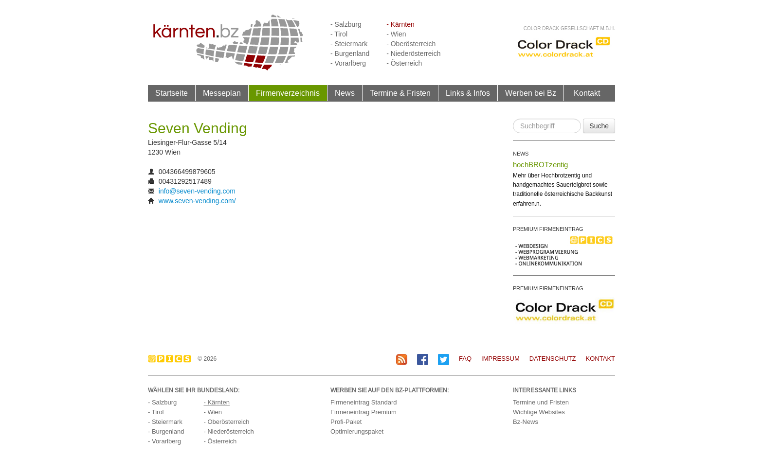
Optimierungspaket (356, 431)
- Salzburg (346, 24)
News (345, 92)
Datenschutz (552, 358)
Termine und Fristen (541, 402)
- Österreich (404, 63)
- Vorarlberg (348, 63)
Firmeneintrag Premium (363, 412)
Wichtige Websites (539, 412)
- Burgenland (349, 53)
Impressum (500, 358)
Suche (599, 126)
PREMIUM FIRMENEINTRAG (548, 229)
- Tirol (338, 34)
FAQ (465, 358)
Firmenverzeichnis (288, 92)
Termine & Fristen (400, 92)
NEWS (520, 153)
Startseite (171, 92)
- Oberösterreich (411, 44)
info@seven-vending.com (197, 191)
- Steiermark (348, 44)
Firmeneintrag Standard (363, 402)
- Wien (396, 34)
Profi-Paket (346, 421)
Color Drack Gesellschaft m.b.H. (569, 28)
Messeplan (222, 92)
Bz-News (525, 421)
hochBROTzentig (540, 164)
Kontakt (587, 92)
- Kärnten (400, 24)
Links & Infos (468, 92)
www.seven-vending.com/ (197, 201)
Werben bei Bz (530, 92)
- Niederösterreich (413, 53)
